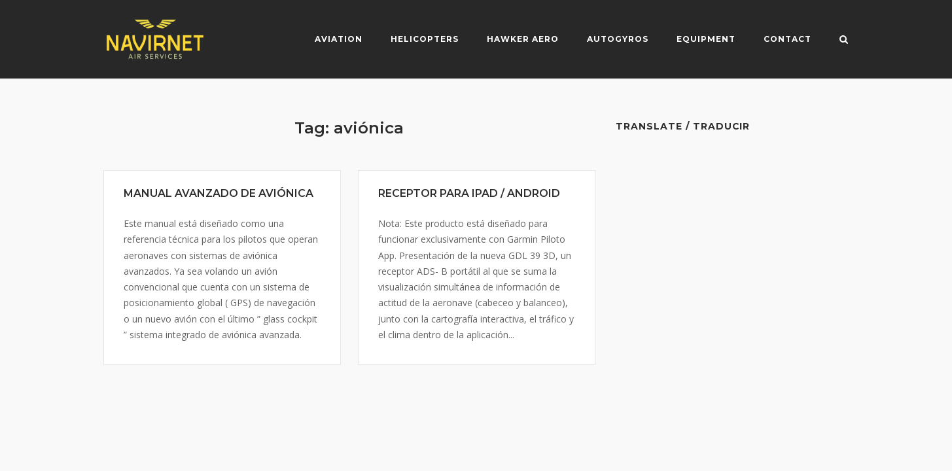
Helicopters (425, 39)
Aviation (338, 39)
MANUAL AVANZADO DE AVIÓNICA (218, 193)
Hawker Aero (523, 39)
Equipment (706, 39)
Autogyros (617, 39)
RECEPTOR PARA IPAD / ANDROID (469, 193)
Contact (787, 39)
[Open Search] (843, 40)
